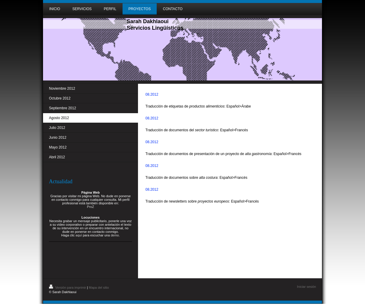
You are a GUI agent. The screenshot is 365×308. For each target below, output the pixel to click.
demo (115, 235)
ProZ (90, 207)
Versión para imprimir (68, 287)
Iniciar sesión (306, 286)
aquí (79, 235)
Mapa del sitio (99, 287)
